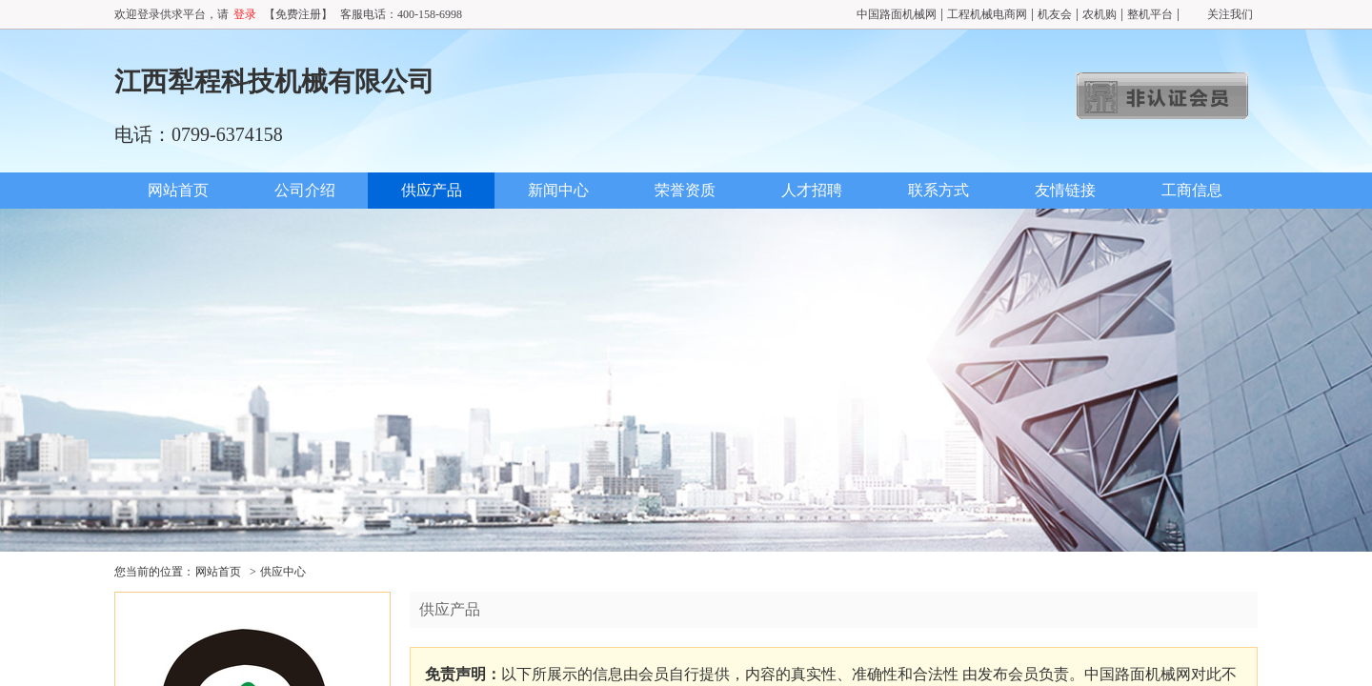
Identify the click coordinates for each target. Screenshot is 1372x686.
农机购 (1099, 14)
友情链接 (1065, 190)
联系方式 (938, 190)
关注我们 (1230, 14)
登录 (244, 14)
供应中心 (283, 571)
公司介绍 (304, 190)
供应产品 (431, 190)
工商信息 (1191, 190)
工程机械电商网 (987, 14)
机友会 (1055, 14)
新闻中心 (558, 190)
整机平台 (1150, 14)
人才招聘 (811, 190)
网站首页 (178, 190)
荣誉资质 (685, 190)
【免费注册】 (298, 14)
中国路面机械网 (897, 14)
